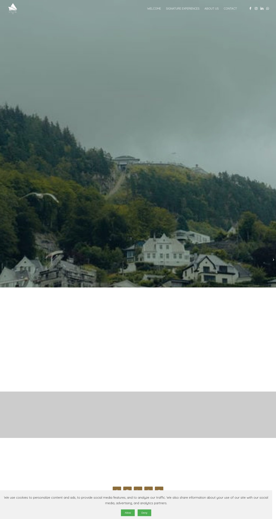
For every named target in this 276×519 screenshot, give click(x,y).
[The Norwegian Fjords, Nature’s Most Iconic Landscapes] (273, 259)
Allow (128, 512)
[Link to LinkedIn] (262, 8)
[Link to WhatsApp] (267, 8)
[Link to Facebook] (250, 8)
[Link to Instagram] (256, 8)
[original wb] (24, 8)
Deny (144, 512)
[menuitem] (154, 8)
